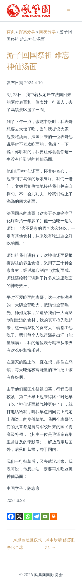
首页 (11, 31)
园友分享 (47, 31)
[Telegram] (36, 516)
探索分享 (27, 31)
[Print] (53, 516)
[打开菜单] (68, 10)
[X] (19, 516)
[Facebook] (11, 516)
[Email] (45, 516)
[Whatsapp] (28, 516)
